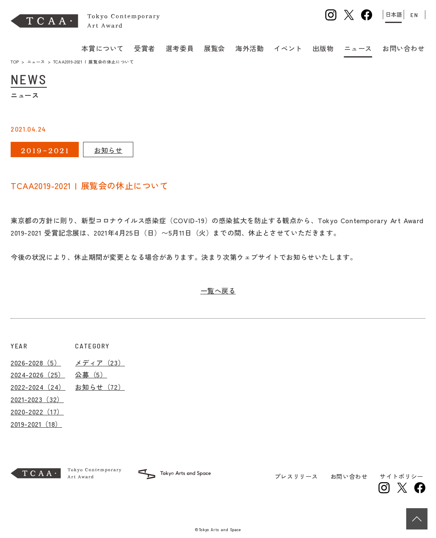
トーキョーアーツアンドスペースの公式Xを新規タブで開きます (402, 488)
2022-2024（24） (38, 387)
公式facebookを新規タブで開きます (366, 14)
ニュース (36, 61)
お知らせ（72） (100, 387)
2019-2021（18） (36, 424)
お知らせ (108, 150)
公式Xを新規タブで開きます (349, 15)
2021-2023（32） (37, 399)
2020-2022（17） (37, 411)
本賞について (103, 47)
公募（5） (91, 374)
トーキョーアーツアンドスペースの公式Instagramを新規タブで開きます (384, 487)
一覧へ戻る (218, 290)
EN (414, 14)
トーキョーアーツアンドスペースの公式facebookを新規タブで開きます (419, 487)
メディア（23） (100, 362)
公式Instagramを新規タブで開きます (330, 14)
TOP (15, 61)
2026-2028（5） (36, 362)
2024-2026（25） (38, 374)
